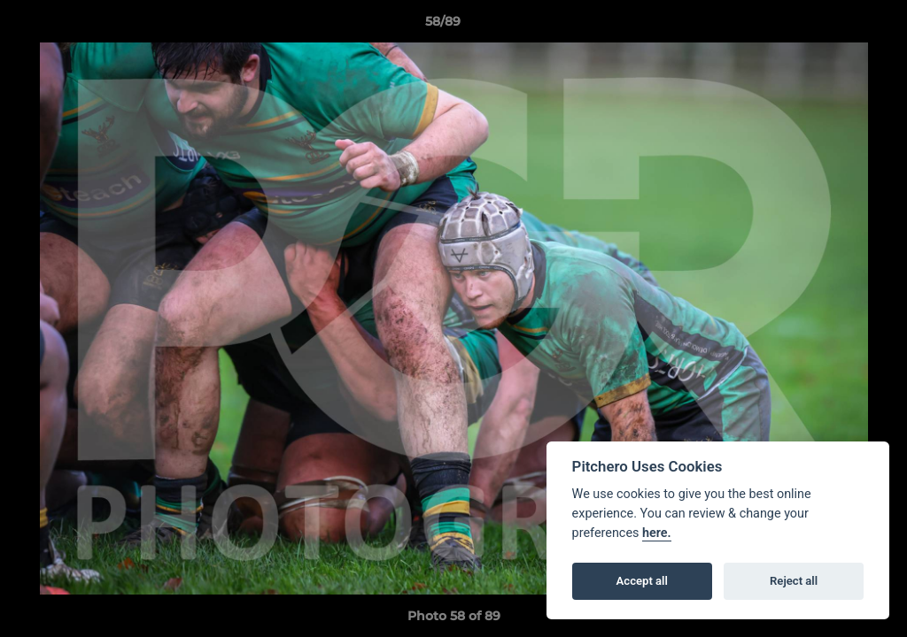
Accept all (642, 580)
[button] (832, 26)
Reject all (794, 580)
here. (656, 533)
